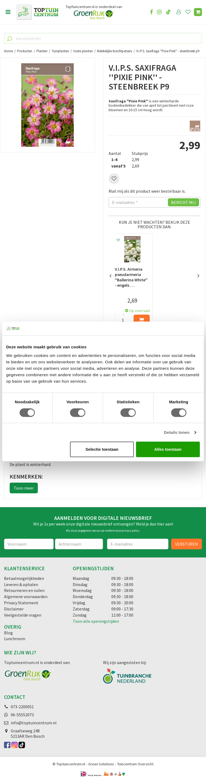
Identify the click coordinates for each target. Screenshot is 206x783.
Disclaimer (14, 609)
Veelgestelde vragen (22, 615)
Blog (8, 632)
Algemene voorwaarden (25, 596)
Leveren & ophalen (21, 584)
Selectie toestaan (102, 449)
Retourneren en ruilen (24, 590)
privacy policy (130, 530)
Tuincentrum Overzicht (135, 764)
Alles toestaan (168, 449)
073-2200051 (22, 706)
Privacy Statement (21, 602)
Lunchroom (14, 639)
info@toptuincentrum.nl (34, 722)
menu (8, 12)
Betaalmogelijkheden (24, 578)
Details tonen (176, 432)
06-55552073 (22, 714)
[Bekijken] (198, 12)
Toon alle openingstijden (96, 621)
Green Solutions (101, 764)
